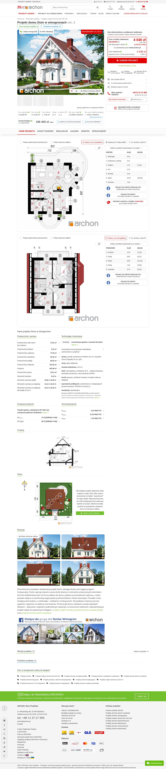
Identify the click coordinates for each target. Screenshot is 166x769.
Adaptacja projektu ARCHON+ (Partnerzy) (32, 739)
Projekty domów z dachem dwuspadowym (57, 680)
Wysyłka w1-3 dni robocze (114, 72)
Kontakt (20, 724)
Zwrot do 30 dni (67, 718)
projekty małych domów (62, 610)
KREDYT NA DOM (112, 13)
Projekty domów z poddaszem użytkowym (105, 676)
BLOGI (101, 13)
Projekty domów (27, 13)
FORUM (93, 13)
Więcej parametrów (96, 117)
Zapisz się (141, 696)
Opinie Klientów (22, 750)
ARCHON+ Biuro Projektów (27, 706)
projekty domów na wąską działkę (88, 610)
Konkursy (20, 747)
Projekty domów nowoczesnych (117, 726)
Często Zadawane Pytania (26, 729)
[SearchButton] (97, 7)
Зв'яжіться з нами (25, 758)
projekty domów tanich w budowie (36, 613)
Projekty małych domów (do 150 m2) (48, 676)
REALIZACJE (82, 13)
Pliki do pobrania (93, 122)
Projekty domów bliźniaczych (116, 723)
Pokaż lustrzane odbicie (28, 536)
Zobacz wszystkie (141, 651)
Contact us (23, 755)
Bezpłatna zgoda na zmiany (71, 713)
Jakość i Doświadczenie (70, 710)
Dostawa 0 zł (66, 721)
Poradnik (69, 13)
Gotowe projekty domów (114, 710)
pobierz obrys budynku (90, 513)
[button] (126, 188)
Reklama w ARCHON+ (25, 752)
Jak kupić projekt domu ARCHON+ (29, 737)
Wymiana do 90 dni (68, 716)
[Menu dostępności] (4, 708)
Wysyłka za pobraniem (69, 723)
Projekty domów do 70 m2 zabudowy (32, 683)
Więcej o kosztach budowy (69, 122)
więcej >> (75, 345)
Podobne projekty (52, 26)
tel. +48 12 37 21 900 (30, 718)
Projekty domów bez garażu (29, 680)
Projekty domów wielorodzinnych (117, 721)
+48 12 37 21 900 (139, 93)
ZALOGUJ (98, 2)
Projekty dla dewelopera (50, 13)
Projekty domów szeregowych (116, 716)
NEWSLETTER (109, 2)
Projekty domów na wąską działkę (75, 676)
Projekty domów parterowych (116, 728)
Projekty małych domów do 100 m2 (111, 680)
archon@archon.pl (24, 721)
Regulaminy (21, 742)
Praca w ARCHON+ (24, 734)
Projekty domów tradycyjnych (85, 680)
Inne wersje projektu (29, 26)
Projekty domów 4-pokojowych (59, 683)
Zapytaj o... (137, 99)
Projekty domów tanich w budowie (135, 676)
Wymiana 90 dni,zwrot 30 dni (140, 72)
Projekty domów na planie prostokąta (86, 683)
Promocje (20, 745)
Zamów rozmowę (117, 99)
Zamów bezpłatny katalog (136, 13)
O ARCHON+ (22, 732)
